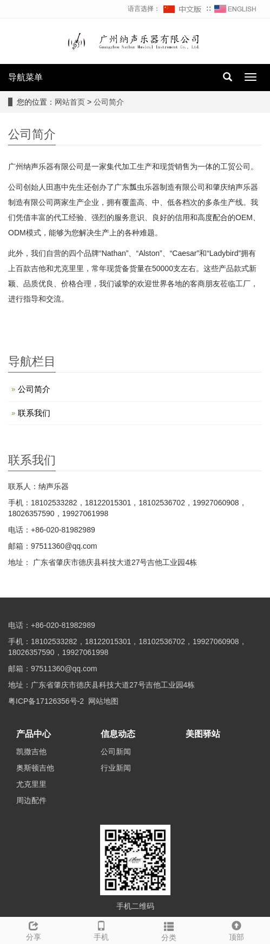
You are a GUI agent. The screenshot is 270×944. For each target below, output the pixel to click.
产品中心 (33, 733)
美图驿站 (203, 733)
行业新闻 (116, 767)
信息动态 (118, 733)
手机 (101, 929)
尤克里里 (31, 784)
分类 (169, 930)
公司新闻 (116, 751)
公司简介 (109, 102)
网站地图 (103, 701)
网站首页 (70, 102)
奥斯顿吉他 (35, 767)
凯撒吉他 (31, 751)
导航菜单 (25, 77)
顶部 (236, 929)
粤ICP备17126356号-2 (46, 701)
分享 (34, 929)
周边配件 (31, 800)
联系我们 (34, 413)
